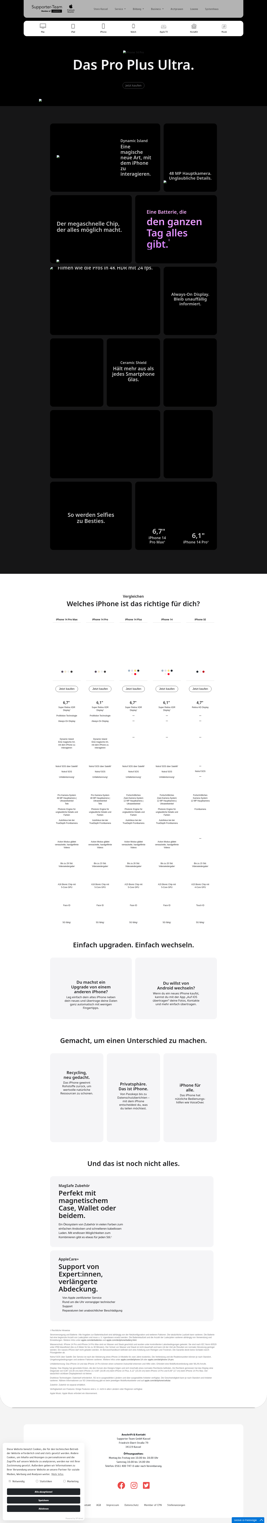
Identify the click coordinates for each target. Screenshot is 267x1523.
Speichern (43, 1500)
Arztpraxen (177, 9)
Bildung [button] (137, 9)
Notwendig (17, 1481)
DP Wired (79, 1518)
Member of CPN (153, 1507)
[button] (43, 28)
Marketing (70, 1481)
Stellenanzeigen (176, 1507)
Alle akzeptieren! (43, 1491)
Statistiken (44, 1481)
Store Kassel (101, 9)
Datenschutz (131, 1507)
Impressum (112, 1507)
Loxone (194, 9)
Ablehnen (44, 1508)
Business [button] (156, 9)
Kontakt (86, 1507)
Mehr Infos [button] (57, 1474)
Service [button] (119, 9)
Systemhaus (212, 9)
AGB (98, 1507)
